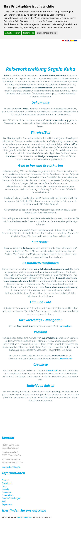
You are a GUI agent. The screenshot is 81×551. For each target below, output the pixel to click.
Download (51, 370)
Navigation (65, 326)
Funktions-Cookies (24, 517)
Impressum (7, 504)
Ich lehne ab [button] (28, 33)
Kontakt (5, 489)
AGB (4, 501)
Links (4, 486)
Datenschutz (7, 495)
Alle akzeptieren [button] (12, 33)
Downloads (66, 358)
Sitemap (5, 480)
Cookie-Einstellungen (11, 498)
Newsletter (7, 492)
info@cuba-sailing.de (11, 466)
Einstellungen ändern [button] (46, 33)
